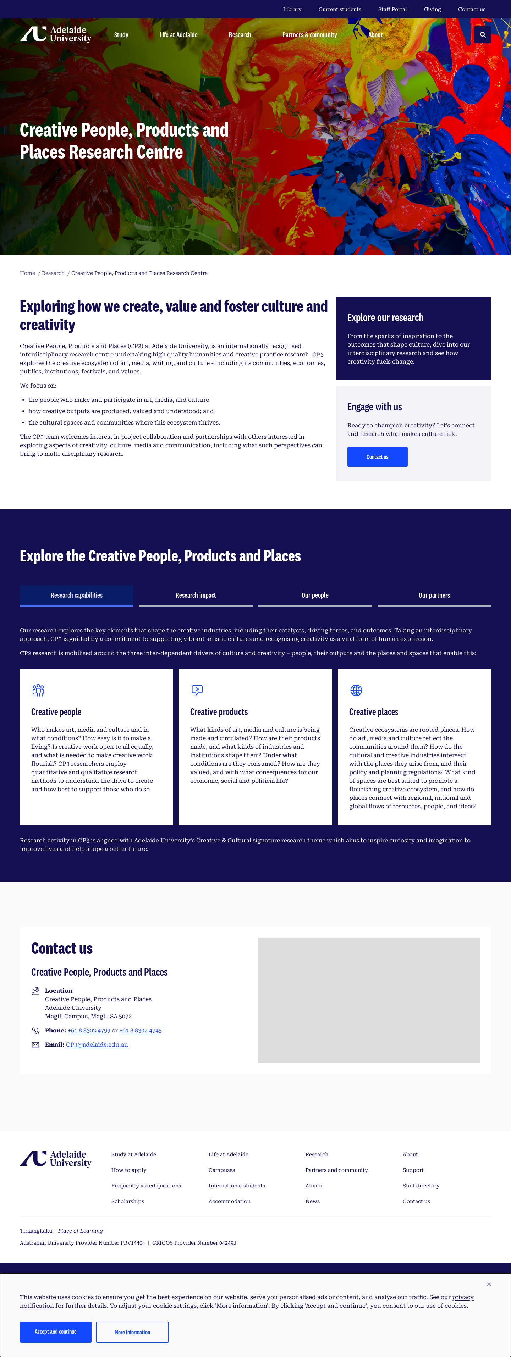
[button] (489, 1284)
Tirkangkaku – (61, 1231)
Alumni (315, 1186)
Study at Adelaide (133, 1154)
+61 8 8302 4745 (140, 1030)
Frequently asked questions (146, 1186)
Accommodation (230, 1201)
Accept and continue (56, 1331)
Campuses (222, 1170)
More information (132, 1332)
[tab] (76, 596)
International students (237, 1186)
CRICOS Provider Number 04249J (194, 1243)
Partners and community (337, 1170)
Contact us (471, 9)
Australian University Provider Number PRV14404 (82, 1243)
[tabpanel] (255, 740)
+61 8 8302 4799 (89, 1030)
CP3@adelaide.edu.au (97, 1044)
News (313, 1201)
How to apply (129, 1170)
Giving (432, 9)
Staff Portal (392, 9)
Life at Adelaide (228, 1154)
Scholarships (127, 1201)
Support (413, 1170)
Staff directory (421, 1186)
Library (292, 9)
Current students (340, 9)
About (410, 1154)
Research (317, 1154)
